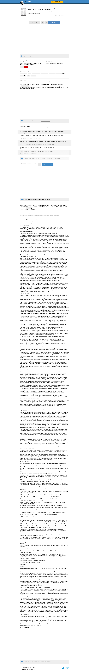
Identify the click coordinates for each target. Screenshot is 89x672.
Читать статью (47, 164)
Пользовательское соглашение (27, 667)
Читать (54, 22)
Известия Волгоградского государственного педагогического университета (30, 64)
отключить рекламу (45, 56)
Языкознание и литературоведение (54, 63)
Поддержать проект (56, 1)
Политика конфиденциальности (27, 669)
